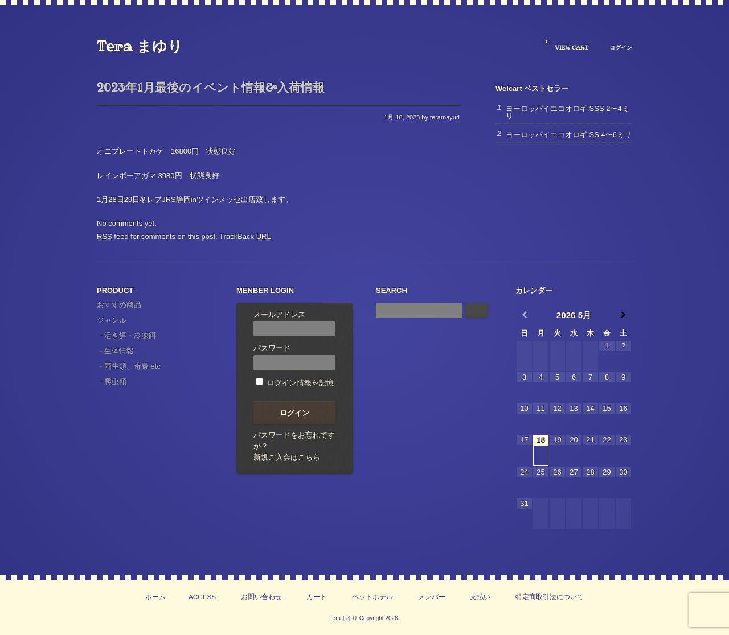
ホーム (155, 596)
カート (316, 596)
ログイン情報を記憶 (295, 382)
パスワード (294, 357)
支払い (480, 596)
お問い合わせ (261, 596)
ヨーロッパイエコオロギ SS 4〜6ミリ (569, 134)
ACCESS (202, 596)
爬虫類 (115, 381)
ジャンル (111, 320)
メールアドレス (294, 323)
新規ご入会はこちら (286, 457)
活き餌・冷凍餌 (130, 335)
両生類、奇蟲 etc (132, 366)
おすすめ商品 (119, 304)
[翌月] (623, 315)
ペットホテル (372, 596)
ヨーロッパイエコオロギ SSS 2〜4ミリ (567, 112)
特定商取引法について (549, 596)
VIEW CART (567, 45)
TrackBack (245, 236)
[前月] (524, 315)
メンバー (431, 596)
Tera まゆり (140, 46)
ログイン (620, 47)
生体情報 (119, 351)
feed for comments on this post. (157, 236)
